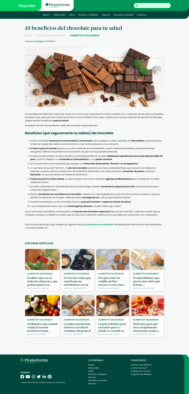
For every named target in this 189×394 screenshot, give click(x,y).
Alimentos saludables (84, 35)
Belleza (46, 14)
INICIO (29, 35)
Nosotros (142, 14)
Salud (72, 14)
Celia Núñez (39, 41)
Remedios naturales (124, 14)
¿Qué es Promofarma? (141, 364)
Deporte (106, 14)
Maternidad (59, 14)
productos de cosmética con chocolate (60, 194)
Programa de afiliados (141, 374)
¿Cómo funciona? (139, 368)
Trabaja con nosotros (141, 371)
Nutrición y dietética (88, 14)
